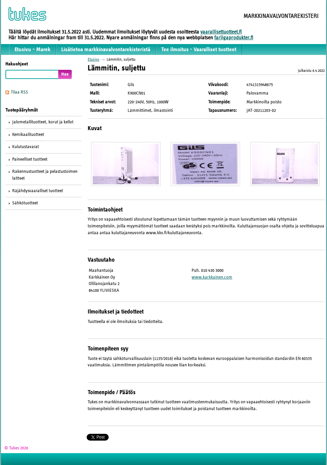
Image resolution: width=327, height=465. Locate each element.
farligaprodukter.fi (233, 37)
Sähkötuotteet (25, 203)
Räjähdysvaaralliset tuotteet (37, 190)
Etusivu (93, 59)
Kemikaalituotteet (28, 134)
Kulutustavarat (25, 146)
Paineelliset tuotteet (29, 159)
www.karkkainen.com (212, 277)
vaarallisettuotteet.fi (221, 32)
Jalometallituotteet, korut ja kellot (42, 122)
